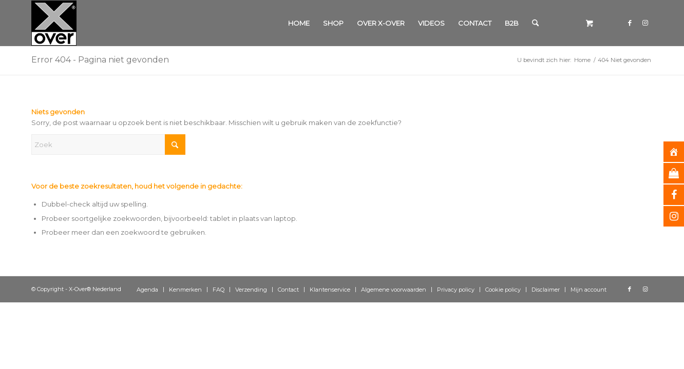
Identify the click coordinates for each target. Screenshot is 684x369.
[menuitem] (298, 23)
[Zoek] (535, 23)
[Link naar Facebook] (629, 22)
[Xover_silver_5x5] (54, 23)
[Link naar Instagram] (645, 22)
